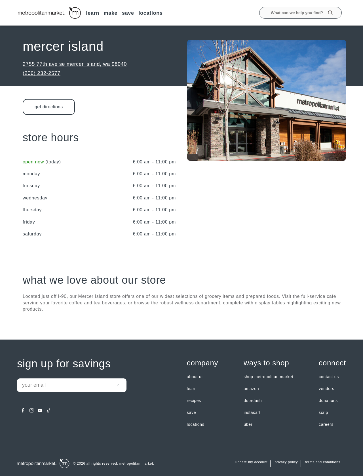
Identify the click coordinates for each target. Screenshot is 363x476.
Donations (328, 400)
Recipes (194, 400)
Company (202, 363)
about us (195, 376)
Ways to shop (266, 363)
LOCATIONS (150, 13)
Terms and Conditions (322, 462)
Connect (332, 363)
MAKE (110, 13)
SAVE (128, 13)
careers (326, 424)
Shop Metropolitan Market (268, 376)
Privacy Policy (286, 462)
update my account (251, 462)
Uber (248, 424)
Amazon (251, 388)
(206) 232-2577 (41, 73)
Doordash (253, 400)
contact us (329, 376)
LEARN (92, 13)
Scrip (323, 412)
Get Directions (49, 106)
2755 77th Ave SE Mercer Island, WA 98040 (75, 64)
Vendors (326, 388)
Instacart (252, 412)
